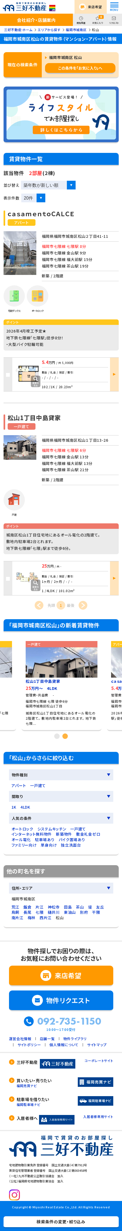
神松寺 (54, 907)
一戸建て (38, 785)
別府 (84, 912)
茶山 (80, 907)
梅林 (31, 917)
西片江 (46, 917)
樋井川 (54, 912)
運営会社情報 (20, 1038)
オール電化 (21, 839)
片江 (39, 907)
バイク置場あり (72, 839)
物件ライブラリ (75, 1038)
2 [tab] (65, 736)
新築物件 (64, 834)
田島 (68, 907)
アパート (18, 785)
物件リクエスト (68, 1000)
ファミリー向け (24, 845)
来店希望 (95, 6)
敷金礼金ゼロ (88, 834)
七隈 (39, 912)
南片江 (17, 917)
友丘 (100, 907)
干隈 (96, 912)
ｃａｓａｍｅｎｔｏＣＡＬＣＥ (41, 213)
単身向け (49, 845)
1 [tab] (56, 736)
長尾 (27, 912)
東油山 (70, 912)
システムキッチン (51, 829)
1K (13, 807)
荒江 (15, 907)
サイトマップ (96, 1044)
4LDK (25, 807)
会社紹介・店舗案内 (36, 20)
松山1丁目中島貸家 (34, 417)
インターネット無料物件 (31, 834)
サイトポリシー (29, 1044)
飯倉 (27, 907)
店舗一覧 (47, 1038)
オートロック (22, 829)
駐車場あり (45, 839)
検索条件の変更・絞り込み (61, 1221)
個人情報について (64, 1044)
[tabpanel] (62, 684)
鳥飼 (15, 912)
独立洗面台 (71, 845)
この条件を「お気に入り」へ (80, 68)
